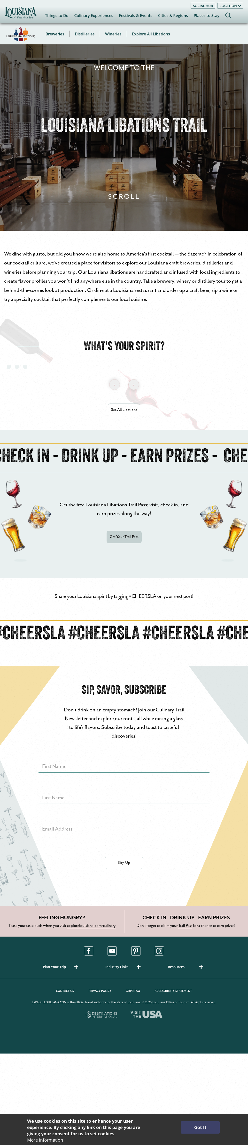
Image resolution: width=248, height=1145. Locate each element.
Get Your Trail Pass (124, 537)
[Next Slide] (133, 384)
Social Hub (203, 5)
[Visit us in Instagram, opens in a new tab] (159, 951)
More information (45, 1140)
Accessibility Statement (173, 991)
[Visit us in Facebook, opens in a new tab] (88, 951)
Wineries (113, 34)
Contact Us (65, 991)
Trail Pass (185, 925)
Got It (200, 1127)
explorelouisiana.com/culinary (91, 925)
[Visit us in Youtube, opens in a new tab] (112, 951)
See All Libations (124, 409)
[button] (61, 966)
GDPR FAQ (133, 991)
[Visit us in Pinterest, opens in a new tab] (135, 951)
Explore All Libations (151, 34)
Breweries (55, 34)
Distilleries (84, 34)
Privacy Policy (99, 991)
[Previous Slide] (114, 384)
